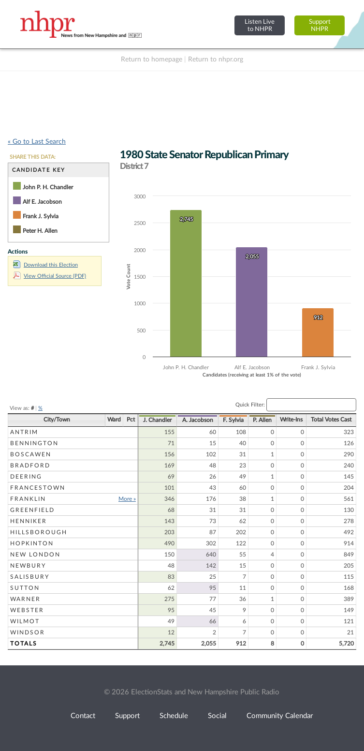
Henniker (28, 521)
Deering (26, 477)
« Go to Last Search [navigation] (37, 141)
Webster (27, 610)
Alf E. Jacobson (42, 202)
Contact (83, 716)
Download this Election (45, 265)
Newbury (28, 566)
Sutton (25, 588)
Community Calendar (280, 716)
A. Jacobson (197, 420)
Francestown (37, 488)
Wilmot (25, 621)
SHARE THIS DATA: (33, 157)
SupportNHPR (320, 25)
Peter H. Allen (40, 231)
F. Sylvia (233, 420)
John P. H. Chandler (48, 187)
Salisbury (29, 577)
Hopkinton (32, 543)
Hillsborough (38, 532)
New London (35, 554)
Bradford (30, 465)
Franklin (28, 499)
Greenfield (32, 510)
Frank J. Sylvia (40, 216)
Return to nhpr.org (215, 59)
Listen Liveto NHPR (260, 25)
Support (127, 716)
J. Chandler (157, 420)
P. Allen (262, 420)
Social (217, 716)
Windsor (27, 632)
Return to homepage (151, 59)
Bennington (34, 443)
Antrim (24, 432)
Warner (25, 599)
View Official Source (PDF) (49, 276)
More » (127, 499)
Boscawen (30, 454)
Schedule (174, 716)
